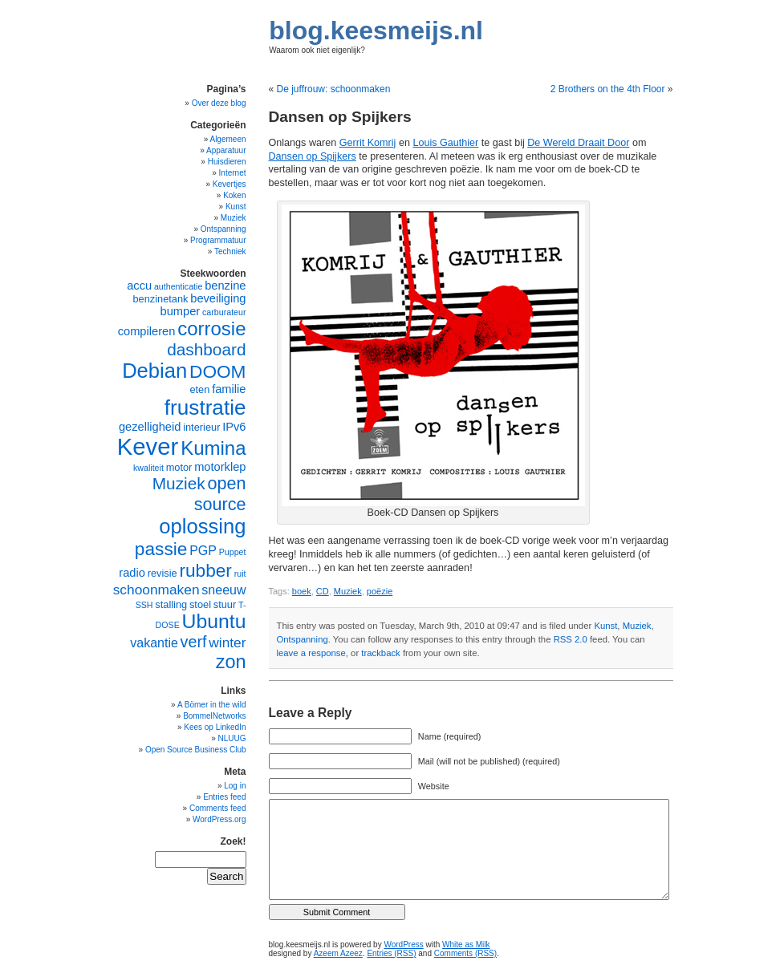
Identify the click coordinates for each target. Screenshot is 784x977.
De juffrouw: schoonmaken (334, 89)
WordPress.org (219, 819)
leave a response (311, 653)
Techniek (230, 251)
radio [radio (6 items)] (132, 572)
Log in (235, 785)
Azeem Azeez (338, 953)
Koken (234, 195)
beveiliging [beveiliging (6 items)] (218, 298)
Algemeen (227, 139)
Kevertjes (229, 184)
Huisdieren (227, 161)
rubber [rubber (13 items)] (205, 570)
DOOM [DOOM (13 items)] (217, 371)
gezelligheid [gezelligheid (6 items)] (150, 426)
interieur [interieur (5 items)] (201, 427)
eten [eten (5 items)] (199, 389)
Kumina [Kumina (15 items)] (213, 448)
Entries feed (224, 797)
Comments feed (217, 808)
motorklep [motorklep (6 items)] (220, 466)
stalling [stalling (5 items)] (171, 604)
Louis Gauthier (445, 142)
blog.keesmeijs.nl (376, 30)
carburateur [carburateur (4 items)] (224, 312)
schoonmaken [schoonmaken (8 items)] (156, 590)
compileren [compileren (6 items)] (147, 331)
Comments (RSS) (465, 953)
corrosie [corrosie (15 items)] (211, 328)
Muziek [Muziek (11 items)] (178, 483)
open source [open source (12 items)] (220, 493)
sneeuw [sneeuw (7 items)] (223, 590)
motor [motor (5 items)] (179, 467)
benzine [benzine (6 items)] (225, 285)
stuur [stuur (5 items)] (224, 604)
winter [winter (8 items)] (227, 642)
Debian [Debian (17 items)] (154, 370)
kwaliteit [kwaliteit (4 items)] (148, 467)
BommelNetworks (214, 715)
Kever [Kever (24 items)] (148, 446)
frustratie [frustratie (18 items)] (205, 407)
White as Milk (465, 944)
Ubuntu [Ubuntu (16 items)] (214, 621)
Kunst (605, 625)
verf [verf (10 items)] (194, 642)
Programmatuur (218, 240)
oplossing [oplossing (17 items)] (202, 526)
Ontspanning (302, 639)
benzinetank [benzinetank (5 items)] (160, 299)
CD (322, 591)
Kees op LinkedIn (215, 727)
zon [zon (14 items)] (231, 661)
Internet (232, 172)
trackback (380, 653)
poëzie (379, 591)
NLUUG (231, 738)
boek (301, 591)
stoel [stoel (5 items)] (200, 604)
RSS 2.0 (570, 639)
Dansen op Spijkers (312, 156)
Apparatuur (226, 150)
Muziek (348, 591)
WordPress (403, 944)
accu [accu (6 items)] (139, 285)
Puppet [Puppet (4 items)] (232, 552)
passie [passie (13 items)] (161, 548)
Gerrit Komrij (367, 142)
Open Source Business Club (195, 749)
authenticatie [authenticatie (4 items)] (178, 286)
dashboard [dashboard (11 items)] (206, 349)
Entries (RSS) (391, 953)
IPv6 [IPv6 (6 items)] (234, 426)
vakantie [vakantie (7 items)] (154, 643)
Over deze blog (219, 103)
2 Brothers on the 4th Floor (607, 89)
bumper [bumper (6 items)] (180, 311)
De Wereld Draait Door (578, 142)
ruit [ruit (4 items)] (240, 573)
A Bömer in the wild (211, 704)
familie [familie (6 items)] (229, 389)
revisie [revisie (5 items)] (162, 573)
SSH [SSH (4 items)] (144, 605)
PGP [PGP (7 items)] (203, 550)
